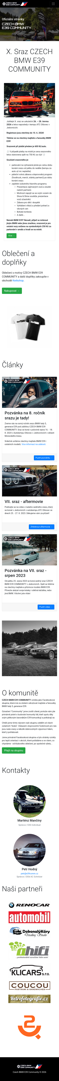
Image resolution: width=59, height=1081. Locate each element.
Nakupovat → (12, 290)
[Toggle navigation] (53, 3)
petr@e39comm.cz (29, 873)
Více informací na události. (34, 444)
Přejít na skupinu (13, 750)
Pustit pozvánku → (44, 458)
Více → (11, 235)
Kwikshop (18, 280)
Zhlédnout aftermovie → (42, 527)
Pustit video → (46, 607)
